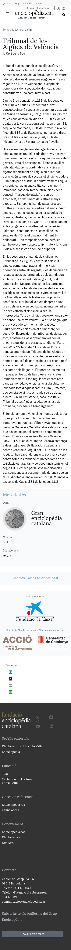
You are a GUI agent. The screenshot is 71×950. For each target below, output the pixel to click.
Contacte (27, 3)
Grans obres (10, 810)
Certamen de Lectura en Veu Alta (17, 781)
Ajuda (39, 3)
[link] (35, 578)
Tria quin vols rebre (32, 934)
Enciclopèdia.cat (13, 832)
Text (5, 773)
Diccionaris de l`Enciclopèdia (22, 746)
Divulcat (31, 8)
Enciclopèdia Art (13, 804)
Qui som (7, 3)
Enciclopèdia (11, 752)
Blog (17, 3)
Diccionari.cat (43, 8)
